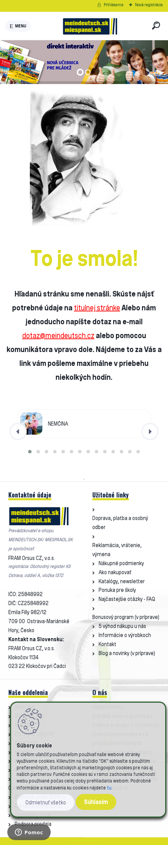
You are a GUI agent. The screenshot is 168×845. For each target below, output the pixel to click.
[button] (30, 451)
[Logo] (90, 26)
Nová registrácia (149, 4)
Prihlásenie (114, 4)
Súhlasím (96, 801)
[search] (156, 25)
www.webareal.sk (91, 841)
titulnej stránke (97, 307)
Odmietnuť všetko (45, 802)
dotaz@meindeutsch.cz (58, 335)
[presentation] (18, 431)
